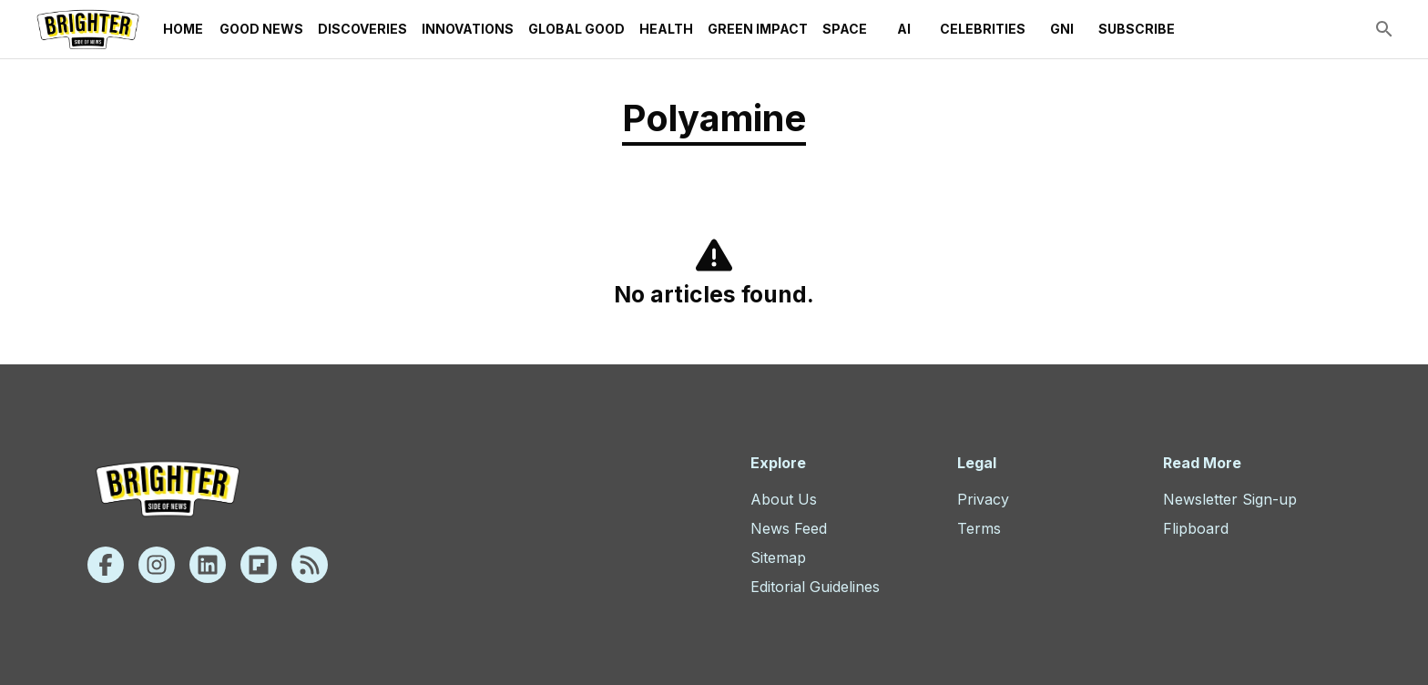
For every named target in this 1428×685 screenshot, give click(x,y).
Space (844, 29)
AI (903, 29)
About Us (783, 499)
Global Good (576, 29)
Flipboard (1196, 528)
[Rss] (309, 565)
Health (666, 29)
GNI (1062, 29)
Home (183, 29)
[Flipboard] (258, 565)
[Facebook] (105, 565)
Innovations (467, 29)
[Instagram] (156, 565)
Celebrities (983, 29)
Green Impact (757, 29)
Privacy (983, 499)
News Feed (788, 528)
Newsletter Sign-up (1230, 499)
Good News (261, 29)
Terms (979, 528)
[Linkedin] (207, 565)
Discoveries (362, 29)
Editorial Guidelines (815, 587)
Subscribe (1136, 29)
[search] (1384, 29)
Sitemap (778, 557)
